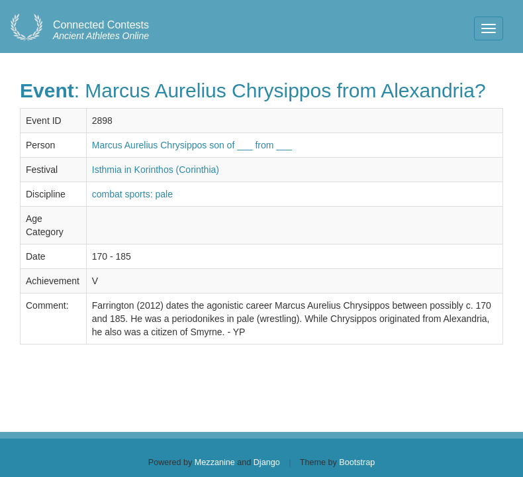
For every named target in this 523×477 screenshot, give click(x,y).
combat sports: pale (132, 194)
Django (267, 462)
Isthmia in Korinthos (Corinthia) (155, 169)
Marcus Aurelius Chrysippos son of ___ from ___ (192, 145)
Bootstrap (357, 462)
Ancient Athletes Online (101, 30)
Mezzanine (215, 462)
